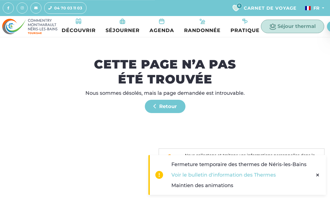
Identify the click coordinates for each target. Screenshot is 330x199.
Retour (165, 106)
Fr (312, 8)
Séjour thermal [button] (292, 26)
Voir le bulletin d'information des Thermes (223, 175)
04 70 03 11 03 (63, 8)
